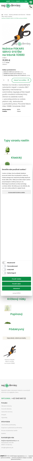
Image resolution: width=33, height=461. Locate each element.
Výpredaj (4, 414)
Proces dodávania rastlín (9, 427)
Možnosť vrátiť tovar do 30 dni (13, 72)
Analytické (10, 269)
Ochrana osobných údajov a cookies (16, 192)
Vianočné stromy (6, 408)
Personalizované (12, 266)
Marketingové (11, 273)
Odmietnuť (16, 288)
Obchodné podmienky (8, 421)
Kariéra (3, 430)
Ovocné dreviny (6, 405)
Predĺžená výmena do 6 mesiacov (15, 73)
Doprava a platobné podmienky (11, 424)
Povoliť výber (16, 283)
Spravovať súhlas (16, 456)
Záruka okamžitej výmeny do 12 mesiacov (17, 75)
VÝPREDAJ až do (16, 1)
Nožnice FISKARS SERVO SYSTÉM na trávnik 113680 (9, 359)
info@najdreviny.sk (7, 444)
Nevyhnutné (11, 262)
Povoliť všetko (16, 279)
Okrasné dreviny (6, 402)
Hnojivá (3, 411)
